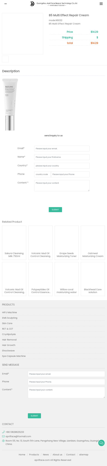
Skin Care (7, 323)
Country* (23, 165)
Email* (21, 148)
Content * (23, 182)
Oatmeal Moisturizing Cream (92, 255)
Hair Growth (8, 345)
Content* (7, 389)
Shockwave (8, 350)
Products (34, 454)
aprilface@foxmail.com (18, 436)
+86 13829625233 (15, 432)
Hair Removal (9, 339)
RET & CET (7, 328)
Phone (21, 174)
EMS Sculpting (9, 317)
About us (57, 454)
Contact (70, 454)
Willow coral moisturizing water (67, 291)
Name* (21, 156)
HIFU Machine (9, 312)
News (46, 454)
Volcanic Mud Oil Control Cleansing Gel (40, 255)
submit (55, 210)
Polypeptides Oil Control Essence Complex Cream (40, 291)
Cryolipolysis (9, 334)
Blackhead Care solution (93, 291)
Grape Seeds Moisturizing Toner (67, 255)
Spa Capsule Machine (14, 356)
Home (22, 454)
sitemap (83, 454)
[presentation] (55, 199)
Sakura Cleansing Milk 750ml (14, 255)
